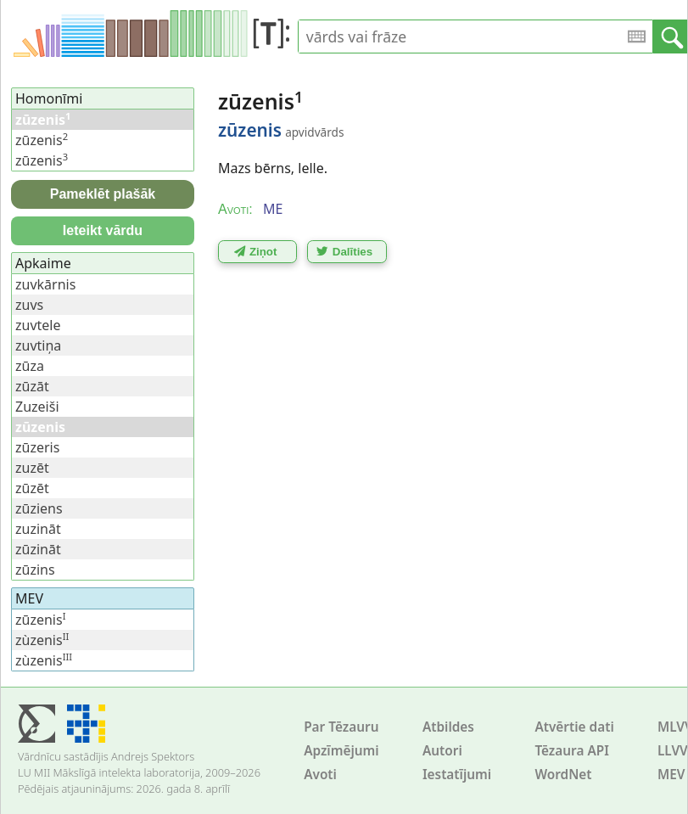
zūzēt (32, 488)
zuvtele (38, 325)
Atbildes (448, 727)
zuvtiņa (38, 345)
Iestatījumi (456, 774)
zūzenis (41, 140)
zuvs (29, 304)
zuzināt (38, 528)
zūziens (39, 508)
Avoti (320, 774)
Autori (442, 751)
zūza (29, 365)
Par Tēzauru (341, 727)
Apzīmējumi (341, 751)
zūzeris (37, 447)
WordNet (562, 774)
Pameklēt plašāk (103, 194)
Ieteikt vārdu (103, 230)
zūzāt (32, 386)
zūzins (35, 569)
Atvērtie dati (573, 727)
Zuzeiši (37, 406)
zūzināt (38, 549)
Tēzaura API (571, 751)
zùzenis (42, 640)
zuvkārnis (45, 284)
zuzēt (32, 467)
